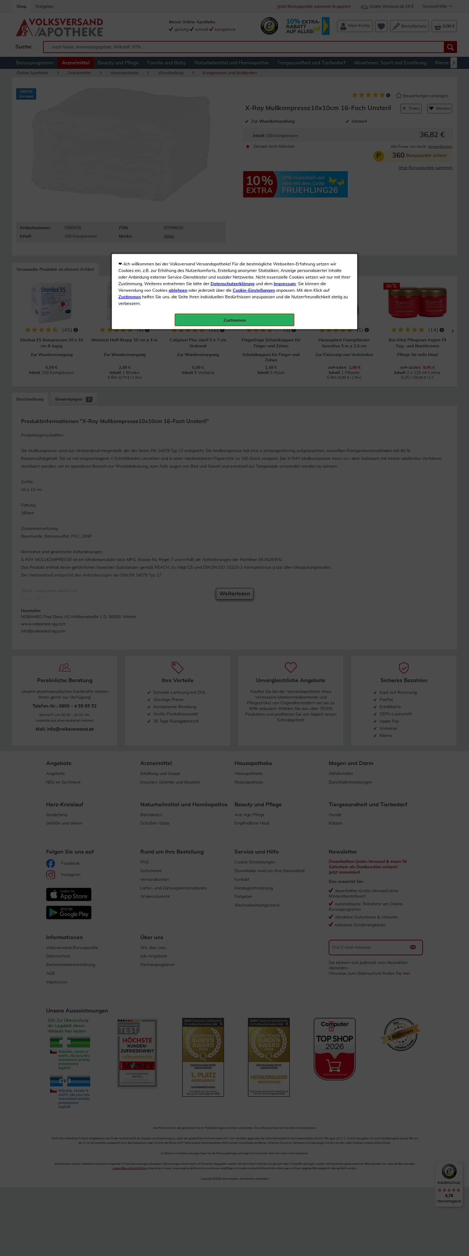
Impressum (285, 134)
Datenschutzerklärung (233, 134)
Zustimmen (129, 147)
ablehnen (178, 141)
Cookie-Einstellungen (254, 141)
